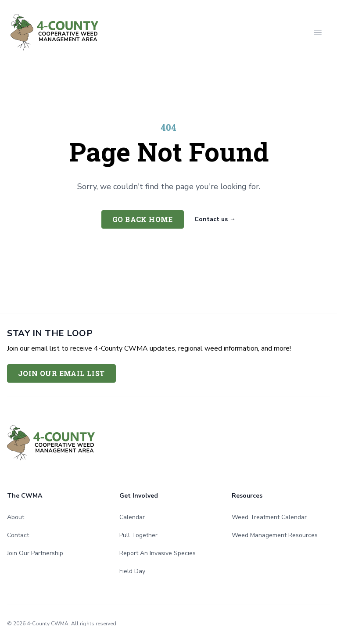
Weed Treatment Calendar (269, 517)
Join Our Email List (61, 373)
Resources (247, 495)
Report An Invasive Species (157, 553)
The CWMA (24, 495)
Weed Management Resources (275, 535)
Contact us (215, 219)
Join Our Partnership (35, 553)
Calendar (132, 517)
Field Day (132, 571)
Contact (18, 535)
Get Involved (138, 495)
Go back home (142, 219)
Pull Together (138, 535)
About (15, 517)
